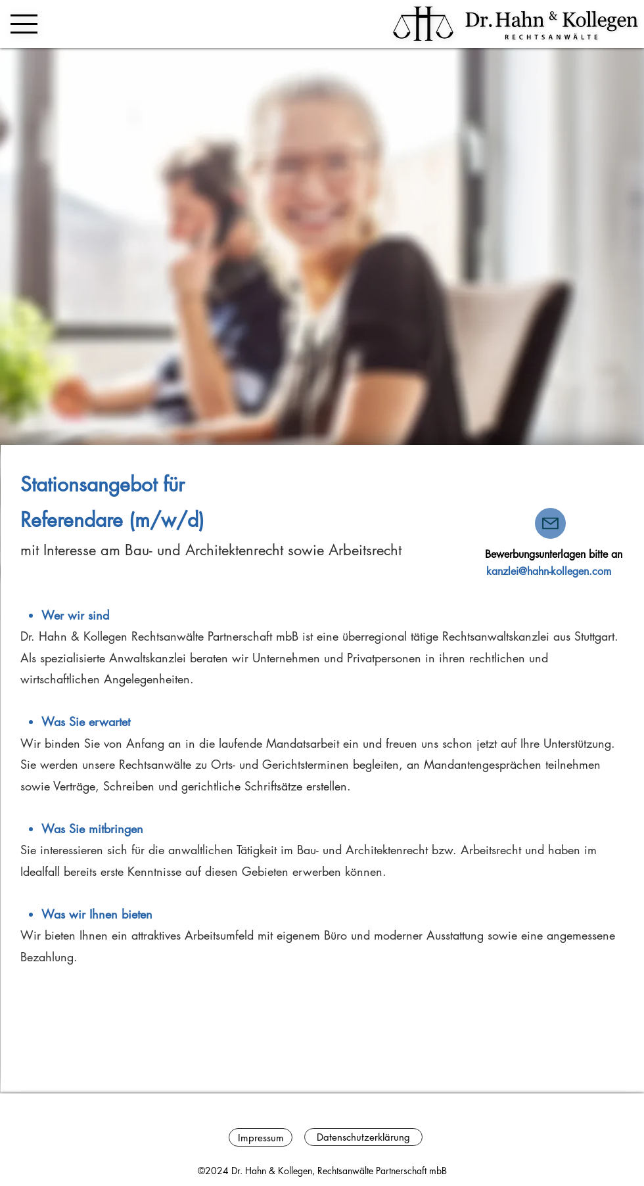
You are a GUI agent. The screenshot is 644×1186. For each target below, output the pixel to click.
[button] (24, 24)
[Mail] (550, 523)
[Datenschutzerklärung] (363, 1137)
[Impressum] (260, 1137)
